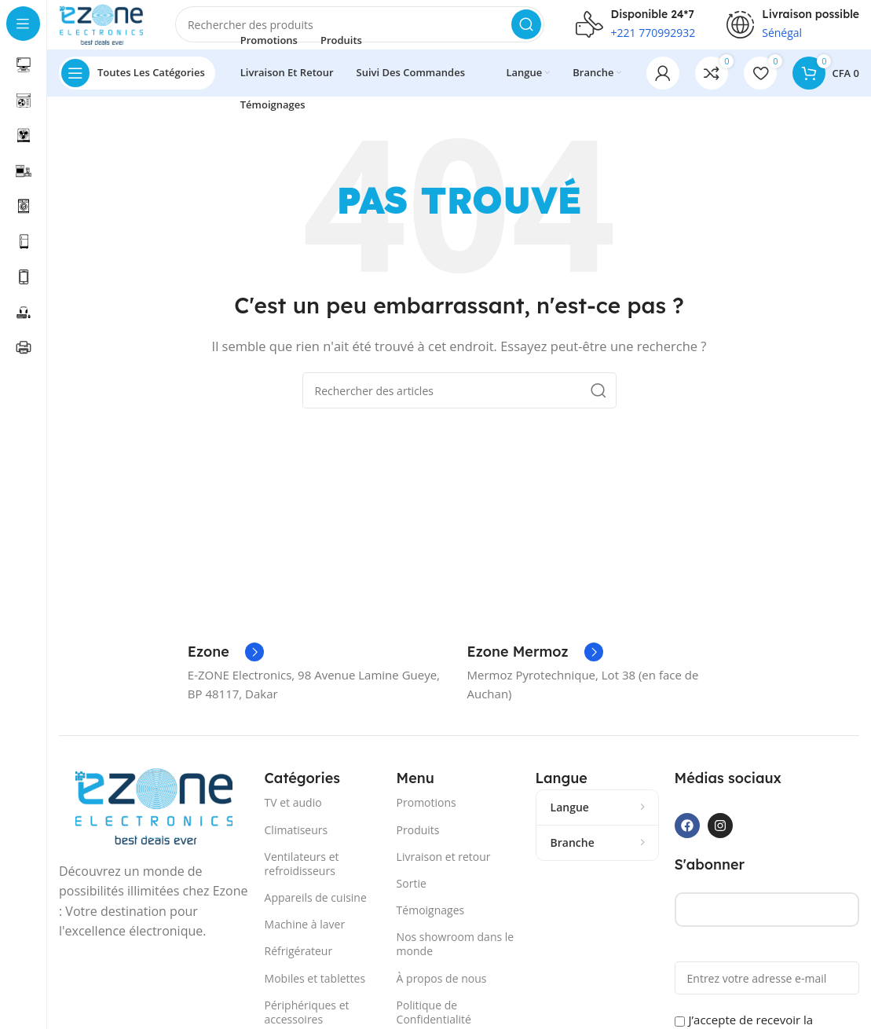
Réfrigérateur (299, 965)
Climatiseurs (296, 843)
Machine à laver (305, 938)
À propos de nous (442, 991)
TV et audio (293, 816)
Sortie (411, 896)
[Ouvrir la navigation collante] (137, 86)
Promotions (426, 816)
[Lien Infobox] (226, 665)
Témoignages (431, 924)
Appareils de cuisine (316, 911)
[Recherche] (373, 31)
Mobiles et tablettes (315, 991)
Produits (418, 843)
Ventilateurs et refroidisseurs (302, 877)
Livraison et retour (444, 869)
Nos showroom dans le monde (455, 957)
